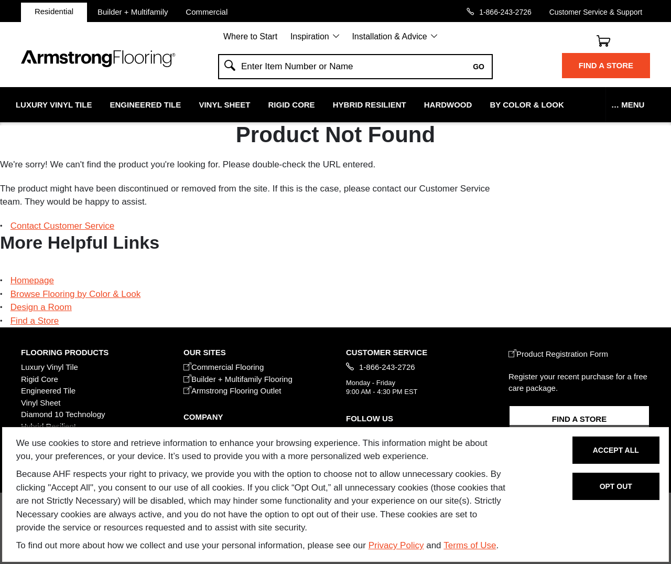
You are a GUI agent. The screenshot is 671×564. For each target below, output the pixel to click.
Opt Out (616, 486)
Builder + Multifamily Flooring (238, 379)
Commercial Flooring (223, 367)
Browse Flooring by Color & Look (75, 294)
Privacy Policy (396, 545)
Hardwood (448, 104)
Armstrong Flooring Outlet (232, 390)
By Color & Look (527, 104)
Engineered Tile (145, 104)
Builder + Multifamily (133, 11)
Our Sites (204, 352)
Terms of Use (469, 545)
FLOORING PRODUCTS (65, 352)
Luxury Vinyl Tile (54, 104)
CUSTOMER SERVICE (386, 352)
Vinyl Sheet (224, 104)
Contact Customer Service (62, 226)
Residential (54, 11)
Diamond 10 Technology (63, 414)
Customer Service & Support (595, 12)
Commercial (207, 11)
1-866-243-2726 (505, 12)
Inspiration (309, 36)
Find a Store (606, 65)
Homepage (32, 280)
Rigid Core (291, 104)
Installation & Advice (389, 36)
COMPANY (203, 417)
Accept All (616, 450)
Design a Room (41, 307)
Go (478, 66)
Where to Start (250, 36)
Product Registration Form (558, 353)
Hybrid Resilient (369, 104)
